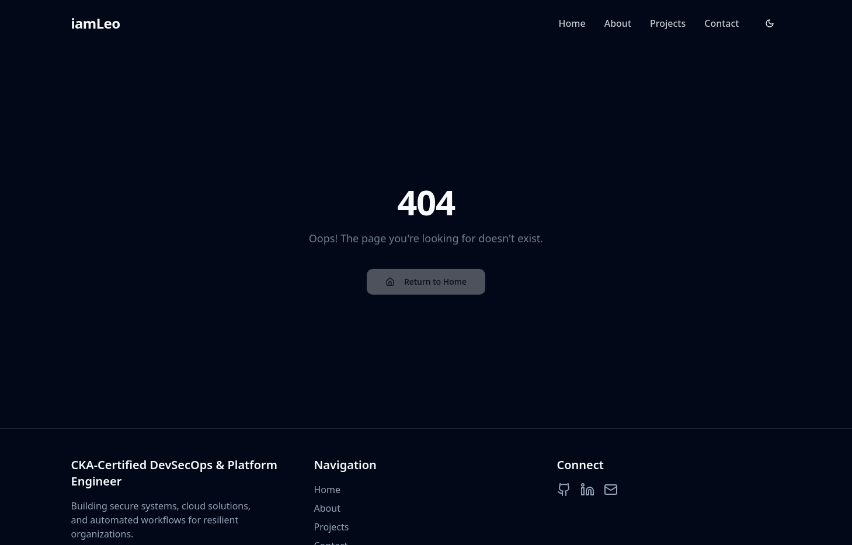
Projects (668, 23)
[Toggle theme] (769, 23)
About (617, 23)
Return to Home (426, 282)
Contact (721, 23)
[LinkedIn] (587, 490)
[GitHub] (564, 490)
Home (572, 23)
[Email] (611, 490)
